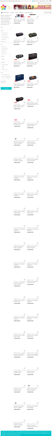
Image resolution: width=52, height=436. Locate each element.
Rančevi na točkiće (6, 29)
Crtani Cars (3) (4, 50)
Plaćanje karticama (31, 394)
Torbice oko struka (6, 37)
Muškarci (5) (4, 67)
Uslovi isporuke (30, 403)
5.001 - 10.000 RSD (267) (6, 90)
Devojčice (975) (5, 62)
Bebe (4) (3, 60)
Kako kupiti (29, 391)
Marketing (3, 393)
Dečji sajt (2, 15)
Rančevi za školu (6, 26)
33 (35, 320)
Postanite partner (4, 394)
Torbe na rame (5, 31)
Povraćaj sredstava (31, 400)
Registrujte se (42, 1)
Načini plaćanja (30, 393)
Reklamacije (29, 399)
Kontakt (2, 397)
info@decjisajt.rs (28, 373)
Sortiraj (43, 17)
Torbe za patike (5, 34)
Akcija (3, 80)
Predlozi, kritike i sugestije (6, 390)
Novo (3, 82)
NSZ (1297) (3, 73)
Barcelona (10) (5, 47)
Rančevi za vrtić (6, 22)
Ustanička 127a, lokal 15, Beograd (27, 371)
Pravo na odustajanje (31, 402)
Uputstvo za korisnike (31, 387)
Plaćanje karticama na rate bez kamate (35, 396)
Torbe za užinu (5, 35)
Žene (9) (3, 65)
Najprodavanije (5, 78)
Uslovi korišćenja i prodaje (32, 388)
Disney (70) (4, 53)
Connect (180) (4, 48)
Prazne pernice (30, 32)
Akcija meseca (4, 83)
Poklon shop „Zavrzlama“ (6, 396)
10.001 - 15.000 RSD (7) (6, 92)
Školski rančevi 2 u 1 (6, 28)
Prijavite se (41, 357)
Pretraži (6, 102)
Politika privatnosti (31, 390)
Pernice (4, 20)
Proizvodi (7, 15)
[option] (7, 343)
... (32, 320)
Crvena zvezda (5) (5, 52)
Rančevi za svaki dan (6, 32)
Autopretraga (37, 17)
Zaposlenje (3, 391)
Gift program (5, 38)
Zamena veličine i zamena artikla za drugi (36, 397)
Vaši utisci (3, 388)
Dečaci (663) (4, 64)
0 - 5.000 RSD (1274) (5, 89)
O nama (2, 387)
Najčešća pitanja (30, 405)
